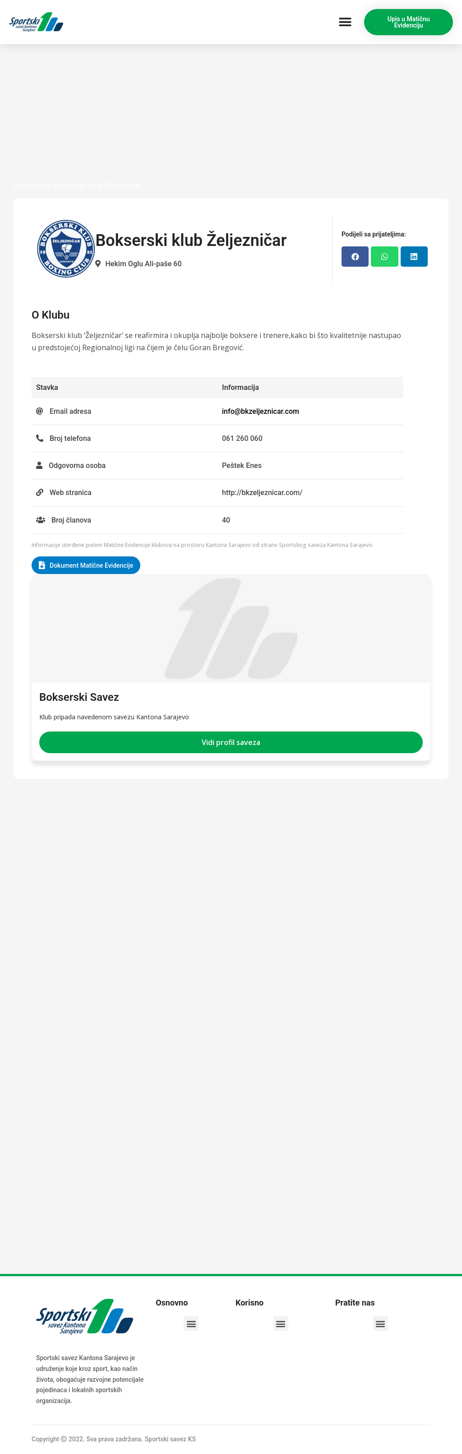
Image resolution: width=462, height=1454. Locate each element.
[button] (345, 22)
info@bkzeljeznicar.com (260, 411)
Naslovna (30, 185)
